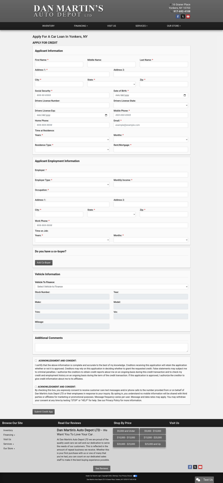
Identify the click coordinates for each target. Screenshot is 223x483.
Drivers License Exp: (45, 110)
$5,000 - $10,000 (152, 431)
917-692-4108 (182, 11)
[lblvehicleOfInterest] (111, 286)
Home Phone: (42, 120)
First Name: (41, 60)
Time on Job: (41, 231)
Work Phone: (41, 221)
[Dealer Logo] (68, 11)
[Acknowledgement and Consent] (36, 360)
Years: (38, 135)
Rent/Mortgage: (122, 145)
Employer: (40, 170)
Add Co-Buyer (44, 262)
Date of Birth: (120, 91)
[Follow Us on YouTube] (188, 16)
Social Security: (43, 91)
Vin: (116, 312)
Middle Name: (94, 60)
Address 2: (119, 70)
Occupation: (41, 190)
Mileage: (39, 322)
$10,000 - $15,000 (126, 437)
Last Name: (145, 60)
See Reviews (101, 468)
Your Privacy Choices (128, 476)
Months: (118, 135)
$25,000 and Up (153, 444)
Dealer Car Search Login (93, 476)
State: (90, 79)
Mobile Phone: (121, 110)
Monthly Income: (122, 180)
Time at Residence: (44, 130)
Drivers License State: (125, 100)
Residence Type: (43, 145)
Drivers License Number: (47, 100)
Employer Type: (42, 180)
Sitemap (115, 476)
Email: (117, 120)
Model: (117, 302)
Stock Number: (42, 292)
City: (37, 79)
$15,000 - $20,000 (153, 437)
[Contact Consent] (36, 387)
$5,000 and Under (126, 431)
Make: (38, 302)
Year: (116, 292)
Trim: (37, 312)
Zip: (142, 79)
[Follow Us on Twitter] (183, 16)
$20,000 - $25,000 (126, 444)
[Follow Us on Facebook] (178, 16)
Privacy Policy (113, 400)
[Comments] (111, 347)
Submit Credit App (43, 411)
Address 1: (40, 70)
